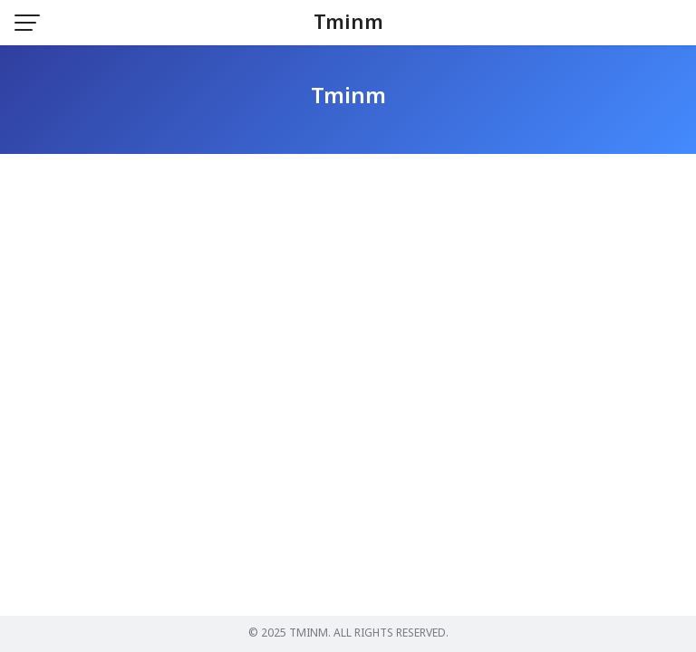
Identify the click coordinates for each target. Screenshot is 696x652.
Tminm (348, 23)
